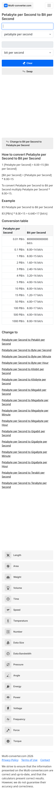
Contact (45, 760)
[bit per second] (27, 44)
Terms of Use (29, 760)
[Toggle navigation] (49, 5)
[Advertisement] (27, 106)
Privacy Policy (10, 760)
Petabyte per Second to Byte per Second (26, 350)
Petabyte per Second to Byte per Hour (25, 363)
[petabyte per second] (27, 26)
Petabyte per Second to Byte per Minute (26, 356)
